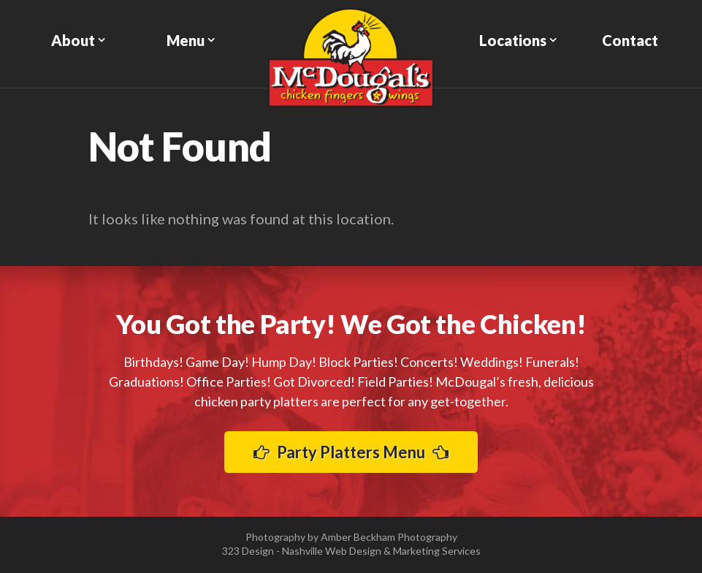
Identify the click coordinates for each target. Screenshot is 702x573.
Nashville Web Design (331, 550)
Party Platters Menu (351, 452)
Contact (630, 40)
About (73, 40)
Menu (186, 40)
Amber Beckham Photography (389, 537)
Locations (512, 40)
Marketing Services (437, 550)
